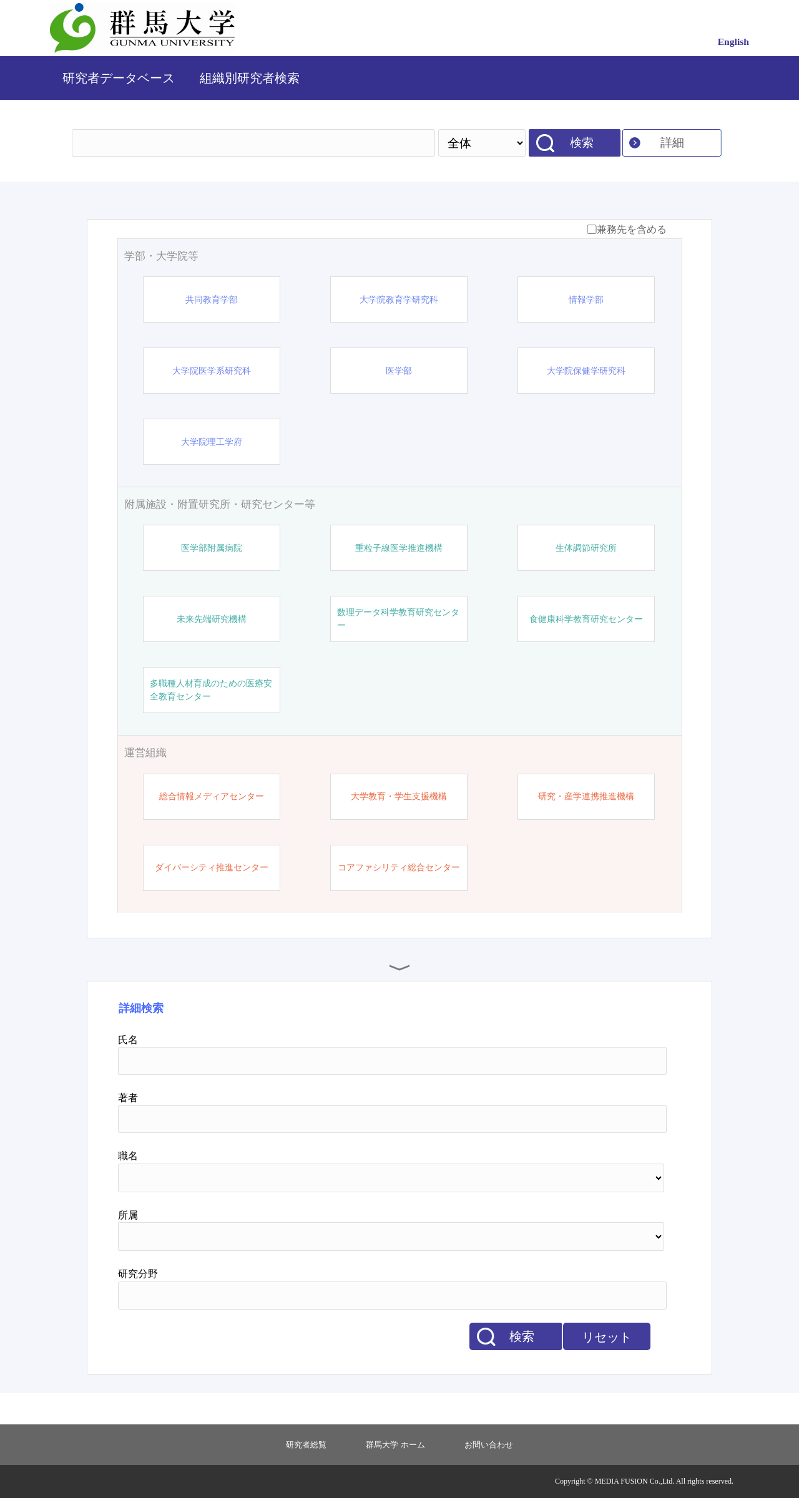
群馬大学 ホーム (395, 1444)
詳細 (672, 142)
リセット (607, 1337)
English (733, 41)
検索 (582, 142)
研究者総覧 (306, 1444)
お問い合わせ (488, 1444)
